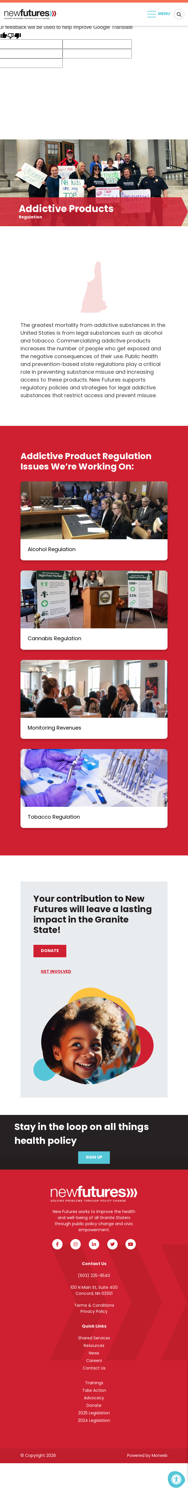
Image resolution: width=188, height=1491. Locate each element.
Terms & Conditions (94, 1306)
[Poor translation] (14, 35)
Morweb (160, 1456)
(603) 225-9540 (94, 1276)
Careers (94, 1361)
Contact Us (94, 1368)
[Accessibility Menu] (176, 1479)
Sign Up (94, 1157)
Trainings (94, 1383)
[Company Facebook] (57, 1244)
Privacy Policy (94, 1312)
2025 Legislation (94, 1413)
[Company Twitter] (112, 1244)
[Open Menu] (159, 14)
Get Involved (56, 972)
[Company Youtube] (130, 1244)
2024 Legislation (94, 1421)
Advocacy (94, 1398)
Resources (94, 1346)
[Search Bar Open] (179, 14)
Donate (50, 951)
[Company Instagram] (75, 1244)
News (94, 1353)
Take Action (94, 1391)
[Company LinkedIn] (94, 1244)
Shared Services (94, 1338)
